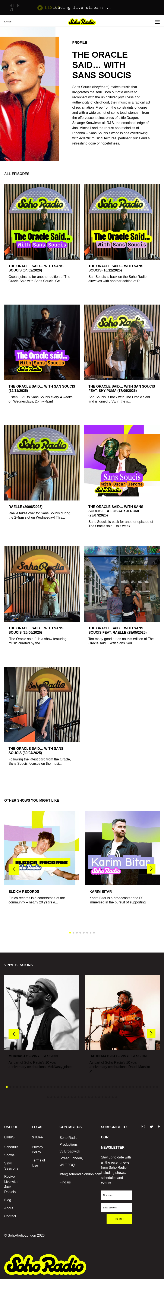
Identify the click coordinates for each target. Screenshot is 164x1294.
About (8, 1208)
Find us (65, 1182)
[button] (151, 869)
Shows (9, 1155)
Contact (10, 1216)
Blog (7, 1200)
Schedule (11, 1147)
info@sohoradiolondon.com (80, 1174)
